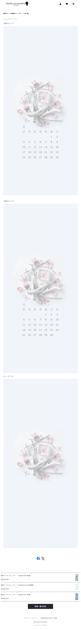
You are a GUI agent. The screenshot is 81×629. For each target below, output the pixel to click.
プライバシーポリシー (30, 618)
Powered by (40, 625)
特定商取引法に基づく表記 (49, 618)
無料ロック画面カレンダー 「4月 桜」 (16, 13)
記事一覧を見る (40, 606)
